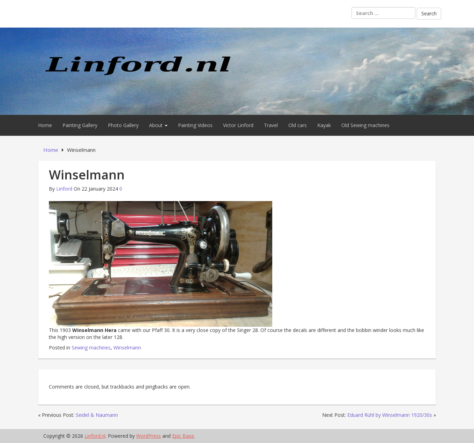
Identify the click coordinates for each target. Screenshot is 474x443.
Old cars (297, 125)
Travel (271, 125)
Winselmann (127, 347)
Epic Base (183, 436)
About (158, 125)
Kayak (324, 125)
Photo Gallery (123, 125)
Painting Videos (195, 125)
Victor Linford (238, 125)
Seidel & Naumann (97, 415)
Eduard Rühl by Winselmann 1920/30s (389, 415)
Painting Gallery (79, 125)
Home (45, 125)
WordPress (148, 436)
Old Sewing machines (365, 125)
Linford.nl (94, 436)
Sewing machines (91, 347)
